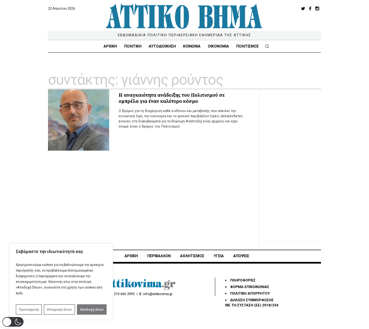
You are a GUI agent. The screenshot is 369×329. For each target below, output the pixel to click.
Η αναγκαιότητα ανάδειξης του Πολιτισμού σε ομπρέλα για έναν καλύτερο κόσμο (172, 98)
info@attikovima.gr (157, 294)
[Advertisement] (295, 160)
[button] (13, 322)
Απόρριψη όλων (59, 309)
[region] (61, 282)
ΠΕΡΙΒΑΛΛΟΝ (159, 256)
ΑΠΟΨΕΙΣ (241, 256)
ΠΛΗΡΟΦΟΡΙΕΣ (243, 280)
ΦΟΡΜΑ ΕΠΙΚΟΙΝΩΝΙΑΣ (249, 287)
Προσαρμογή (29, 309)
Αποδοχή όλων (92, 309)
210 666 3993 (124, 294)
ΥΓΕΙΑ (219, 256)
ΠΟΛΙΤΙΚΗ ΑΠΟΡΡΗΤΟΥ (250, 293)
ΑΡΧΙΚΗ (131, 256)
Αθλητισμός (192, 256)
